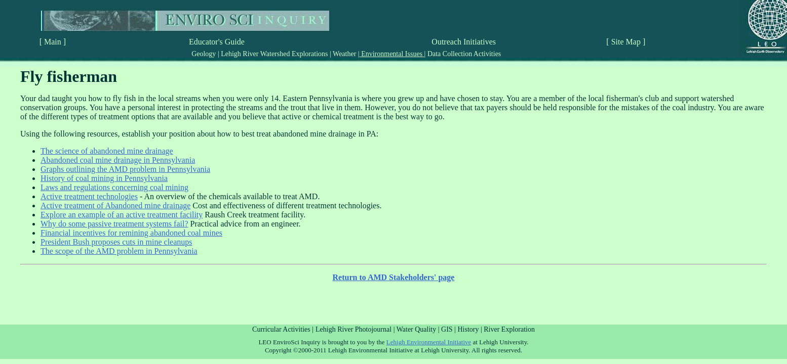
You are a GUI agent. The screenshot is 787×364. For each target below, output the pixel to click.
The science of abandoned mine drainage (107, 151)
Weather (344, 54)
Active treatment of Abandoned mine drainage (115, 205)
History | (470, 329)
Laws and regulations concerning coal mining (114, 187)
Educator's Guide (217, 41)
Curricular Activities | (282, 329)
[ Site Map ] (625, 41)
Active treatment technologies (89, 196)
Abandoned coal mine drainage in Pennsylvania (118, 160)
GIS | (449, 329)
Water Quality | (419, 329)
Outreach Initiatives (463, 41)
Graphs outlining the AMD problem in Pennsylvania (125, 169)
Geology (204, 54)
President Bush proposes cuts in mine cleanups (116, 242)
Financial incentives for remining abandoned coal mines (131, 233)
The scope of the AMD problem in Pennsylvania (119, 251)
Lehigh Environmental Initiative (428, 342)
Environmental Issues (392, 54)
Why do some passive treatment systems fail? (114, 223)
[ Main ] (53, 41)
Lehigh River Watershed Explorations (274, 54)
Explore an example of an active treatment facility (122, 214)
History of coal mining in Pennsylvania (104, 178)
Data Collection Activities (463, 54)
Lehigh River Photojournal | (356, 329)
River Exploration (509, 329)
